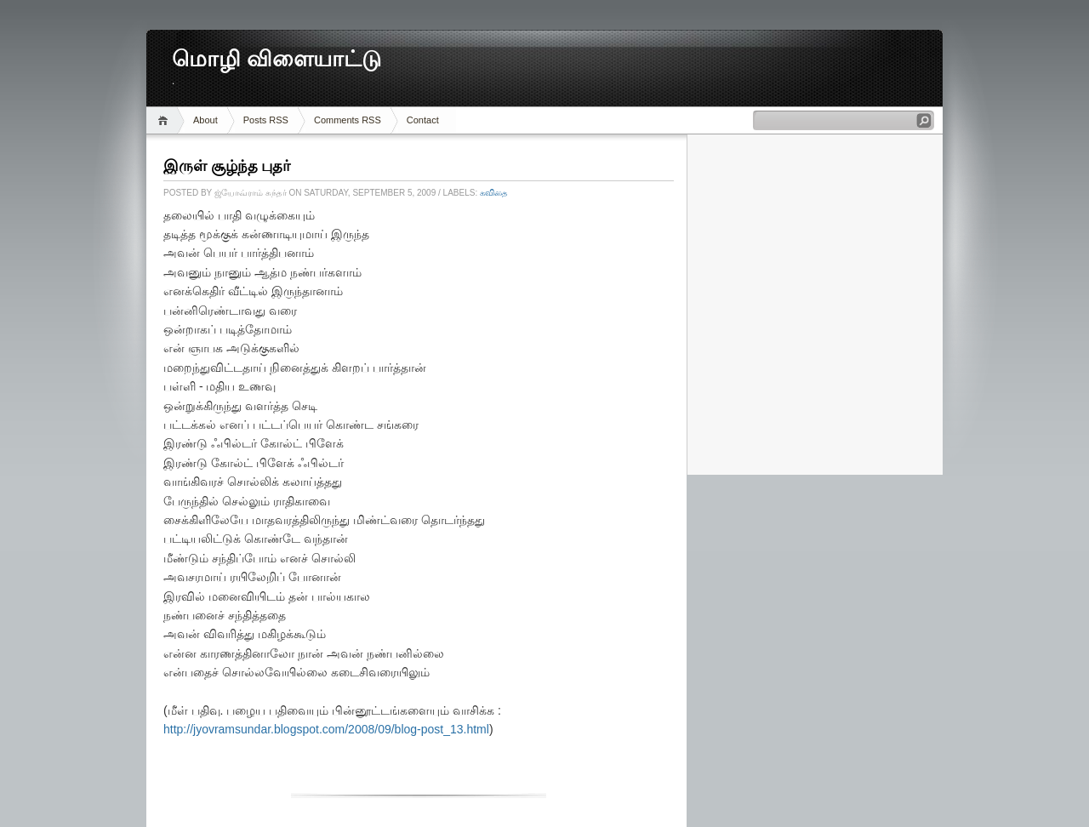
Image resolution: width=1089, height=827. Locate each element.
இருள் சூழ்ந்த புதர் (226, 165)
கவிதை (494, 192)
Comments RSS (347, 120)
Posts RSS (265, 120)
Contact (423, 120)
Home (165, 120)
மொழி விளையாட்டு (276, 59)
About (205, 120)
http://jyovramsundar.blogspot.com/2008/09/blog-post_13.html (326, 729)
